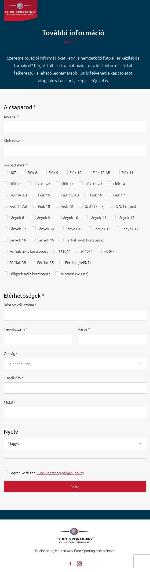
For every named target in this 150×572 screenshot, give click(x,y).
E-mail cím (12, 377)
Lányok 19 (45, 239)
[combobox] (75, 363)
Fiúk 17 (119, 194)
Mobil (8, 402)
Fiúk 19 (67, 206)
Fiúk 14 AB (18, 194)
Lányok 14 (45, 228)
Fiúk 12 (15, 183)
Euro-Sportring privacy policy (60, 472)
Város (82, 328)
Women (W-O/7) (74, 273)
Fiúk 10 (75, 172)
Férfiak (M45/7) (78, 262)
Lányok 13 (17, 228)
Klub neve (12, 140)
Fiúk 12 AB (41, 183)
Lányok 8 (16, 217)
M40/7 (86, 251)
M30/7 (64, 251)
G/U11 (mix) (94, 206)
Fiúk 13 (67, 183)
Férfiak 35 (17, 262)
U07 (12, 172)
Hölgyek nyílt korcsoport (29, 273)
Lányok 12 (125, 217)
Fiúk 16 (96, 194)
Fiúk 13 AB (93, 183)
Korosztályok (14, 164)
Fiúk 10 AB (101, 172)
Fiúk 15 (44, 194)
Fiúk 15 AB (70, 194)
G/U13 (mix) (126, 206)
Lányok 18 (17, 239)
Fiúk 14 (119, 183)
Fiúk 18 (44, 206)
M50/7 (108, 251)
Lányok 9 (42, 217)
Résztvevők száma (19, 304)
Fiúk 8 (32, 172)
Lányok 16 (102, 228)
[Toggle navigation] (142, 9)
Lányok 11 (97, 217)
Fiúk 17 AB (18, 206)
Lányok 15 (74, 228)
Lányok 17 (130, 228)
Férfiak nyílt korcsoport (85, 239)
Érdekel (10, 116)
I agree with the (46, 472)
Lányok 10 (69, 217)
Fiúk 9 (53, 172)
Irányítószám (14, 328)
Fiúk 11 (127, 172)
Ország (9, 353)
